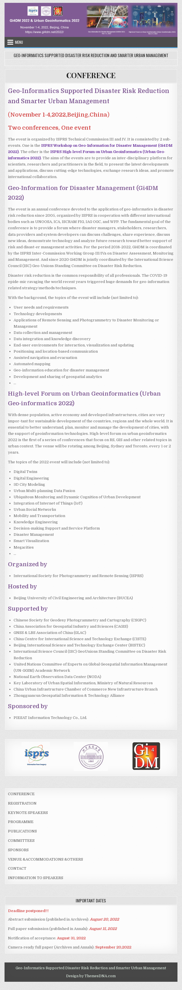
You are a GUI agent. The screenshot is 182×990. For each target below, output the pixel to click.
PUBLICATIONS (22, 831)
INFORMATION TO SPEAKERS (35, 878)
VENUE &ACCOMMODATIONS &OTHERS (45, 859)
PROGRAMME (20, 822)
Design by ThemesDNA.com (91, 976)
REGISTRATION (22, 803)
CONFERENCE (91, 75)
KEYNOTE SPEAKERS (28, 813)
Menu (19, 42)
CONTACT (17, 868)
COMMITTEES (21, 840)
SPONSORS (18, 850)
